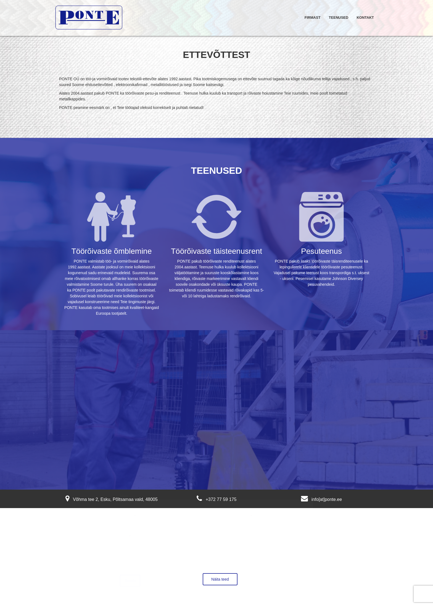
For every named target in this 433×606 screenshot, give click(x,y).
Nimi (125, 489)
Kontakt (365, 17)
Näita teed (220, 579)
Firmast (313, 17)
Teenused (338, 17)
